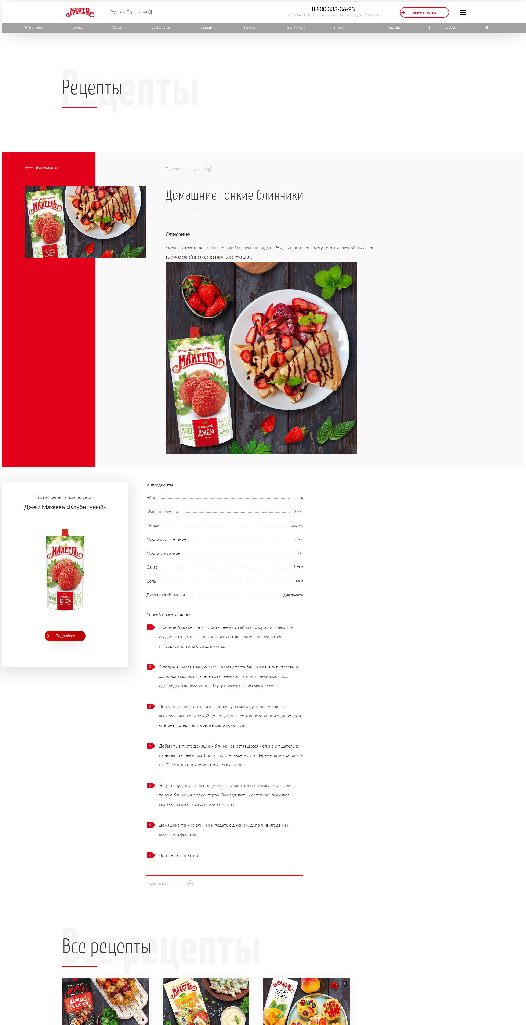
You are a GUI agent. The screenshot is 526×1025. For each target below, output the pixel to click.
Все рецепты (47, 167)
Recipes (450, 27)
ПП (487, 27)
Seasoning (208, 27)
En (129, 12)
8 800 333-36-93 (333, 9)
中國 (147, 12)
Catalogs (394, 27)
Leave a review (424, 12)
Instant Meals (295, 27)
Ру (113, 12)
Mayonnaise (34, 27)
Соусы (117, 27)
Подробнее (65, 636)
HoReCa (250, 27)
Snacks (339, 27)
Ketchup (77, 27)
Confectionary (161, 27)
